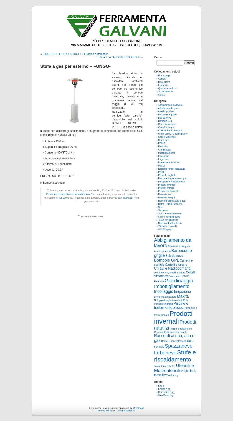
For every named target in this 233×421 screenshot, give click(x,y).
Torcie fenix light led (168, 220)
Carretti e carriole (167, 124)
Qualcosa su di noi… (168, 88)
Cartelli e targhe (166, 127)
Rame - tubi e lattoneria (173, 341)
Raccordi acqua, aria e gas (171, 201)
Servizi (161, 95)
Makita (161, 165)
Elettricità (162, 146)
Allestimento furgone (168, 108)
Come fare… (164, 140)
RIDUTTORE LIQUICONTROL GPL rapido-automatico (75, 54)
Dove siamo (164, 82)
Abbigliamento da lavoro (170, 105)
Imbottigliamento (166, 153)
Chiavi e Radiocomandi (170, 130)
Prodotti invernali (55, 194)
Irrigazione (163, 159)
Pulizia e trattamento (168, 191)
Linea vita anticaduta (168, 162)
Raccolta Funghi (166, 197)
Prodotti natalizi (166, 188)
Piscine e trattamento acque (172, 178)
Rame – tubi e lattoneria (170, 204)
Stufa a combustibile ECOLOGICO (119, 57)
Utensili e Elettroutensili (170, 223)
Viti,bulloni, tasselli (167, 226)
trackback (128, 197)
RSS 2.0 (62, 197)
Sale (160, 207)
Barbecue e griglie (167, 114)
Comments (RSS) (125, 410)
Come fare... (175, 276)
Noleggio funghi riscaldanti (171, 169)
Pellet (161, 172)
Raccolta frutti (165, 194)
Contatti (162, 79)
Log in (161, 386)
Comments (166, 392)
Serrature (163, 210)
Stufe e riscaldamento (78, 194)
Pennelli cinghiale (167, 175)
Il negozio (163, 85)
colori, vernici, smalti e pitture (172, 134)
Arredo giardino (166, 111)
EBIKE (161, 143)
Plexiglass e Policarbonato (171, 181)
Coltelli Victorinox (167, 137)
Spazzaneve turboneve (169, 213)
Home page (164, 75)
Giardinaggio (164, 149)
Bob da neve (164, 118)
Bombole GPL (165, 121)
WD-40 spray (164, 229)
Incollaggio (163, 156)
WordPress (138, 408)
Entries (164, 389)
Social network (165, 91)
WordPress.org (165, 395)
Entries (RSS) (105, 410)
